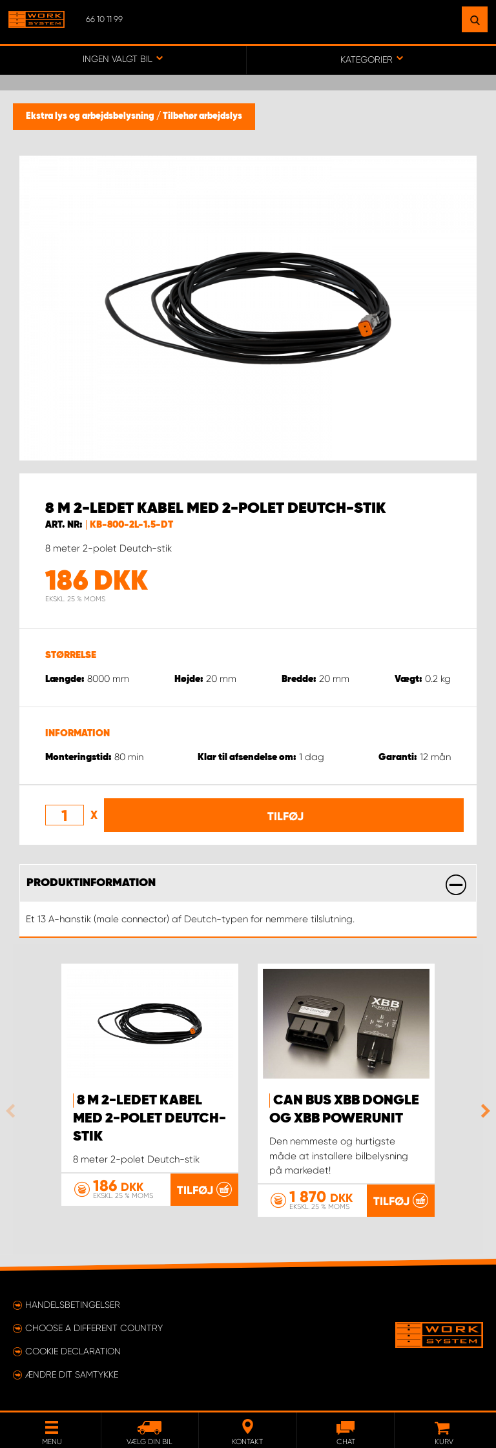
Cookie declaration (73, 1351)
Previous (13, 1111)
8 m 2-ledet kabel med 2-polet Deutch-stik (149, 1118)
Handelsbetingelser (72, 1304)
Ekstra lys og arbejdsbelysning (91, 116)
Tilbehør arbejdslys (202, 116)
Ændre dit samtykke (71, 1374)
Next (482, 1111)
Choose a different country (94, 1328)
